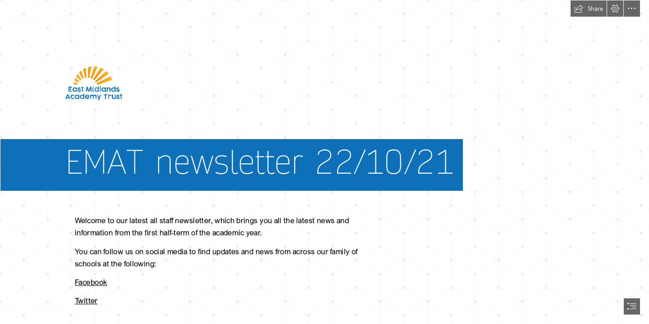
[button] (589, 8)
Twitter (86, 300)
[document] (324, 162)
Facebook (91, 282)
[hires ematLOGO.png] (324, 102)
